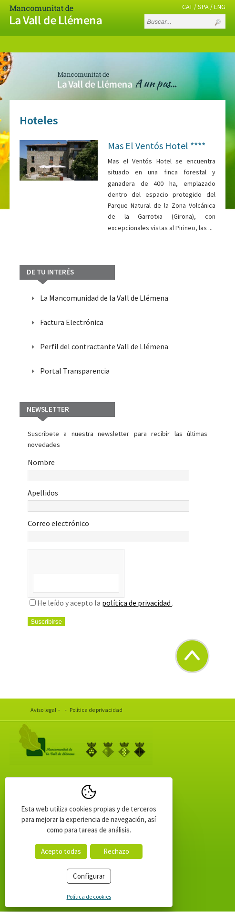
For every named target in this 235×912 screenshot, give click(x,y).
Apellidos (108, 500)
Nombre (108, 469)
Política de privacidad (96, 709)
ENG (219, 6)
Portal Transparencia (75, 370)
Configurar (89, 876)
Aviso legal (43, 709)
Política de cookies (89, 896)
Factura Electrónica (71, 322)
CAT (187, 6)
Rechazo (116, 851)
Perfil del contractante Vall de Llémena (104, 346)
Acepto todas (61, 851)
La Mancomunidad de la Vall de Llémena (104, 298)
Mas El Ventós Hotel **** (156, 146)
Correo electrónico (108, 530)
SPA (203, 6)
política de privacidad (137, 603)
